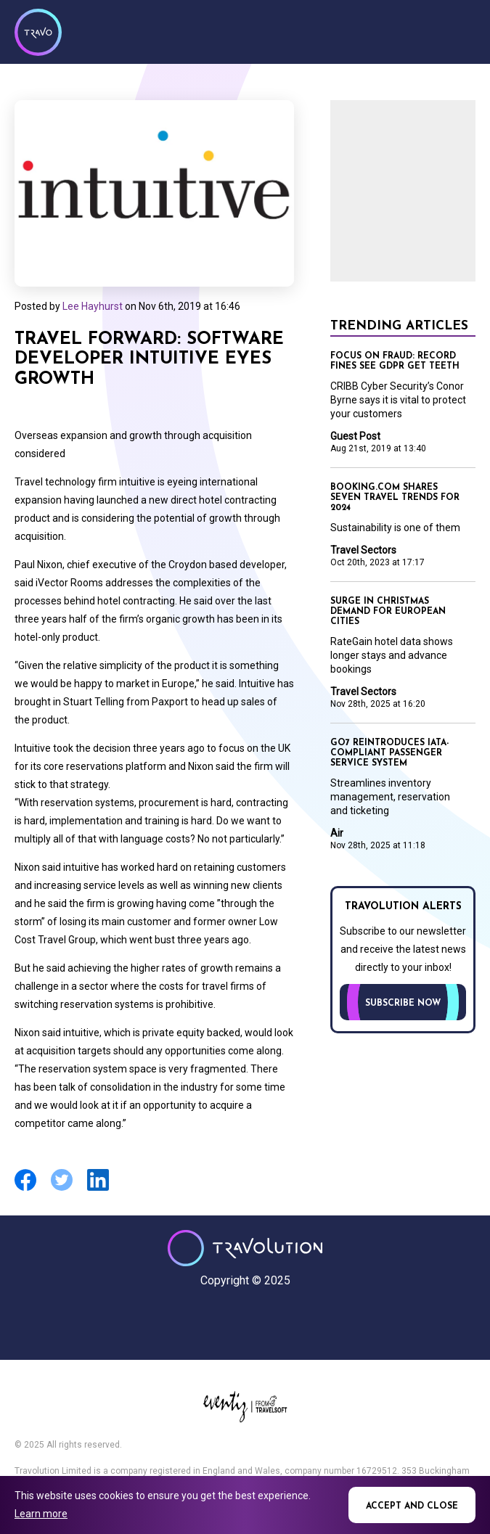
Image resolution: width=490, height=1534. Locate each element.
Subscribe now (403, 1003)
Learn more (41, 1513)
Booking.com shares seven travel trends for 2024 (395, 497)
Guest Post (355, 436)
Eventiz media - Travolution (245, 1406)
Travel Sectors (363, 550)
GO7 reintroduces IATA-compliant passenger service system (389, 753)
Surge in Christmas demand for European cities (388, 611)
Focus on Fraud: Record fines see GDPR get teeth (395, 361)
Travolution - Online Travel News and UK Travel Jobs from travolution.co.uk (245, 1248)
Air (336, 833)
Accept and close (412, 1506)
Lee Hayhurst (92, 306)
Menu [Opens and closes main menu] (461, 30)
